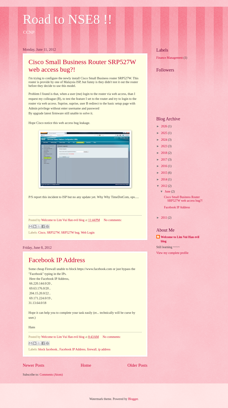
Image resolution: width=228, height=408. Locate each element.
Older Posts (137, 365)
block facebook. (48, 349)
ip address (104, 349)
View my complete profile (172, 253)
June (168, 191)
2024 (164, 139)
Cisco (41, 232)
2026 (164, 126)
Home (86, 365)
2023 (164, 146)
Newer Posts (33, 365)
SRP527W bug (70, 232)
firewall (92, 349)
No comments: (113, 220)
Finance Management (169, 57)
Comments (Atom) (51, 374)
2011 (164, 217)
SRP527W (53, 232)
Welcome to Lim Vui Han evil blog (180, 239)
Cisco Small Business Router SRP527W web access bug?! (183, 199)
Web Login (87, 232)
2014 (164, 179)
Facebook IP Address (56, 260)
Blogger (133, 399)
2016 (164, 166)
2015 (164, 172)
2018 (164, 153)
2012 (164, 186)
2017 (164, 159)
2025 (164, 133)
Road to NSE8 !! (67, 19)
